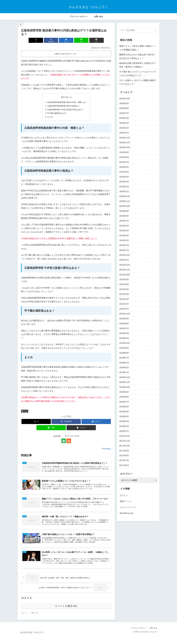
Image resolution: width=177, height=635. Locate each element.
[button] (96, 40)
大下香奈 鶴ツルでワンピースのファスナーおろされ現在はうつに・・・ (137, 74)
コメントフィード (128, 507)
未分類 (25, 411)
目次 (63, 97)
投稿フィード (126, 501)
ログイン (124, 495)
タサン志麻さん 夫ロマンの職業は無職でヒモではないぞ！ (137, 82)
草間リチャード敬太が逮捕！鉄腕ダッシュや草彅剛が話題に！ (137, 48)
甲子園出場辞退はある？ (57, 113)
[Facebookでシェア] (51, 40)
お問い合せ (153, 628)
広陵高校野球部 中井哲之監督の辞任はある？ (65, 110)
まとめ (50, 117)
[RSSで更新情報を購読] (68, 441)
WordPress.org (126, 513)
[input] (138, 30)
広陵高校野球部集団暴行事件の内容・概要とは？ (67, 102)
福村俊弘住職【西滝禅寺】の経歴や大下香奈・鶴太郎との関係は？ (137, 65)
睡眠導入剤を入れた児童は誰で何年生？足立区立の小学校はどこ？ (137, 56)
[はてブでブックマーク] (66, 40)
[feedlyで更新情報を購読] (63, 441)
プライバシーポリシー (139, 628)
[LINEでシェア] (81, 40)
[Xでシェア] (36, 40)
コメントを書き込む (66, 605)
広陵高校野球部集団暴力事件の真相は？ (63, 106)
